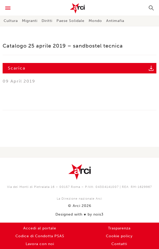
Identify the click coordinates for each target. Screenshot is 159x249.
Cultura (11, 21)
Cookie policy (119, 236)
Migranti (29, 21)
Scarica (16, 68)
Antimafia (115, 21)
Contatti (119, 244)
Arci (79, 8)
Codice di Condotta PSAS (39, 236)
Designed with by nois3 (79, 214)
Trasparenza (119, 228)
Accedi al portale (39, 228)
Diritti (47, 21)
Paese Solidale (70, 21)
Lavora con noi (40, 244)
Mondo (95, 21)
